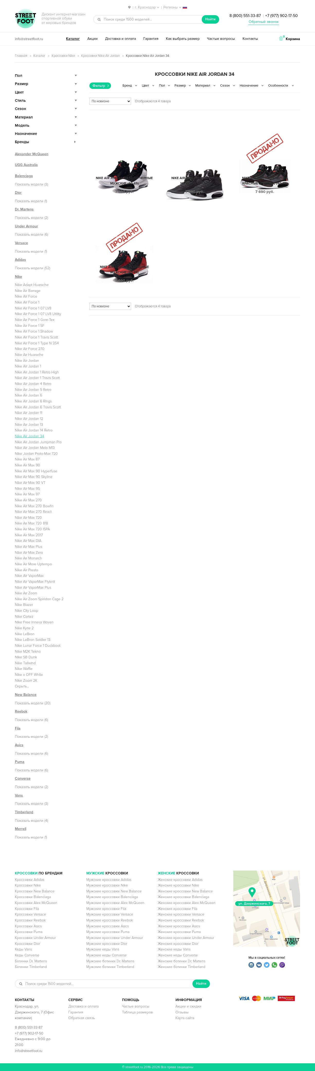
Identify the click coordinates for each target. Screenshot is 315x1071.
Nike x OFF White (29, 674)
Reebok (21, 711)
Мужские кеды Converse (106, 955)
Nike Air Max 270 (28, 500)
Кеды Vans (23, 949)
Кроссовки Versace (30, 914)
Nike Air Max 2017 (29, 535)
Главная (21, 56)
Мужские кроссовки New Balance (114, 891)
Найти (210, 19)
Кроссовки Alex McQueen (36, 903)
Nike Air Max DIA (28, 541)
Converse (23, 778)
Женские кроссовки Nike (178, 885)
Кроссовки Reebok (30, 920)
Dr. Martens (24, 209)
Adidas (20, 259)
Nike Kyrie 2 (24, 628)
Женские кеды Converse (178, 955)
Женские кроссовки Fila (177, 909)
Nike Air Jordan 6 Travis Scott (38, 407)
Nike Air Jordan (27, 360)
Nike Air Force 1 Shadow (34, 331)
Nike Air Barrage (27, 291)
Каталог (73, 38)
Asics (19, 745)
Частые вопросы (221, 38)
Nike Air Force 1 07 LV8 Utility (38, 314)
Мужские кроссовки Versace (109, 914)
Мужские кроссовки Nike (107, 885)
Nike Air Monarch (28, 558)
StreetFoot (25, 19)
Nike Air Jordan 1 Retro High (37, 372)
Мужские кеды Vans (102, 949)
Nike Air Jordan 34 (29, 436)
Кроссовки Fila (27, 909)
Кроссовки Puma (28, 932)
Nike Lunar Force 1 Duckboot (37, 645)
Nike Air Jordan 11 (28, 413)
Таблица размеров (137, 1012)
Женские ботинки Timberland (181, 967)
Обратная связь (81, 1018)
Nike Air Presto (26, 570)
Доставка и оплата (120, 38)
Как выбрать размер (183, 38)
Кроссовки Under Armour (35, 938)
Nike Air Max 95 (27, 488)
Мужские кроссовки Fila (106, 909)
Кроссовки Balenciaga (33, 897)
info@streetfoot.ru (29, 39)
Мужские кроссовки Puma (107, 932)
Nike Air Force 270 (29, 349)
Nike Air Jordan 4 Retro (33, 384)
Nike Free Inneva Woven (34, 622)
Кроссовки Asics (28, 926)
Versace (21, 243)
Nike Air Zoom (26, 593)
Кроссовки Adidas (29, 880)
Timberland (24, 812)
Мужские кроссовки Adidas (108, 880)
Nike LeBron (24, 634)
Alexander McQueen (31, 154)
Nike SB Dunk (26, 657)
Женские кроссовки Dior (178, 943)
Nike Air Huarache (29, 355)
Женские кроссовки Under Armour (186, 938)
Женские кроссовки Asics (179, 926)
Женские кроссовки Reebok (181, 920)
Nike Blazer (24, 605)
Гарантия (151, 38)
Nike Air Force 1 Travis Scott (36, 337)
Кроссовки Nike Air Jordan (100, 56)
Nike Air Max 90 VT (30, 483)
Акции (92, 38)
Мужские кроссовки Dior (106, 943)
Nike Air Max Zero (29, 552)
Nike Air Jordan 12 (29, 419)
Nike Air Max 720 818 (31, 523)
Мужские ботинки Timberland (110, 967)
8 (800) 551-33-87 (245, 15)
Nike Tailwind (25, 663)
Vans (19, 795)
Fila (18, 728)
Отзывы (182, 1012)
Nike (18, 276)
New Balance (25, 695)
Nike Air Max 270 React (33, 512)
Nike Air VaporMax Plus (33, 587)
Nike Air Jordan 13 (29, 424)
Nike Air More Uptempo (33, 564)
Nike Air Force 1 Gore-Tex (34, 320)
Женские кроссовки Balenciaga (183, 897)
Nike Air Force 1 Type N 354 (37, 343)
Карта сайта (184, 1018)
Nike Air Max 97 (27, 494)
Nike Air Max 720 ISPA (32, 529)
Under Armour (26, 226)
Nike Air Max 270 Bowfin (34, 506)
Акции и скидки (188, 1006)
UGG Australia (26, 165)
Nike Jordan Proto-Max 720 (36, 453)
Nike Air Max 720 (28, 517)
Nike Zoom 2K (26, 680)
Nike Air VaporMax (29, 576)
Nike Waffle (23, 669)
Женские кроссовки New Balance (185, 891)
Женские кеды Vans (174, 949)
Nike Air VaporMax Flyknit (35, 581)
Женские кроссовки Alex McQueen (187, 903)
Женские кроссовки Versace (181, 914)
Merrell (20, 829)
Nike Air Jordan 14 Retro (33, 430)
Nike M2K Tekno (28, 651)
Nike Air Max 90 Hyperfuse (36, 471)
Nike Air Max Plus (28, 546)
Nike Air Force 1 (27, 302)
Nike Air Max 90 (27, 465)
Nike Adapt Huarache (32, 285)
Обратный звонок (264, 22)
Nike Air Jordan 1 (28, 366)
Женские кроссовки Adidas (180, 880)
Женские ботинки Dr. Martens (181, 961)
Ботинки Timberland (31, 967)
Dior (18, 192)
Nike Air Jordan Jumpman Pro (38, 442)
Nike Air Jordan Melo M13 (35, 448)
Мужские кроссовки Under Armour (114, 938)
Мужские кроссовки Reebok (109, 920)
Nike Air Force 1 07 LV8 (33, 308)
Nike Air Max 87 (27, 459)
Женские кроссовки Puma (179, 932)
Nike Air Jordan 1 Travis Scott (37, 378)
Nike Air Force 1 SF (29, 326)
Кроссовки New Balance (34, 891)
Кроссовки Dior (27, 943)
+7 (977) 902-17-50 (281, 15)
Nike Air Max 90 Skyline (33, 477)
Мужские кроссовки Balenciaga (112, 897)
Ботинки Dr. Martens (31, 961)
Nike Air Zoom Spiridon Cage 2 (39, 599)
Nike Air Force (26, 296)
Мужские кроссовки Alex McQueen (115, 903)
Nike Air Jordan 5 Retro (33, 389)
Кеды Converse (27, 955)
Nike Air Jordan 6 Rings (33, 401)
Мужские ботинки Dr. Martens (110, 961)
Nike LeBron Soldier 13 (32, 640)
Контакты (250, 38)
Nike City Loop (26, 610)
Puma (19, 762)
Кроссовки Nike (63, 56)
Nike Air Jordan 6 (28, 395)
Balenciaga (24, 176)
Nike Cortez (24, 616)
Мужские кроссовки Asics (107, 926)
